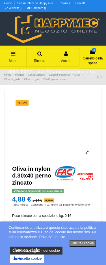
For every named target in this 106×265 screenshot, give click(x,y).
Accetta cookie (27, 258)
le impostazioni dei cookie (36, 250)
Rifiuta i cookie (83, 243)
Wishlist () (13, 8)
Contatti (80, 3)
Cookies (65, 3)
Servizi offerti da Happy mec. (36, 3)
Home (8, 3)
